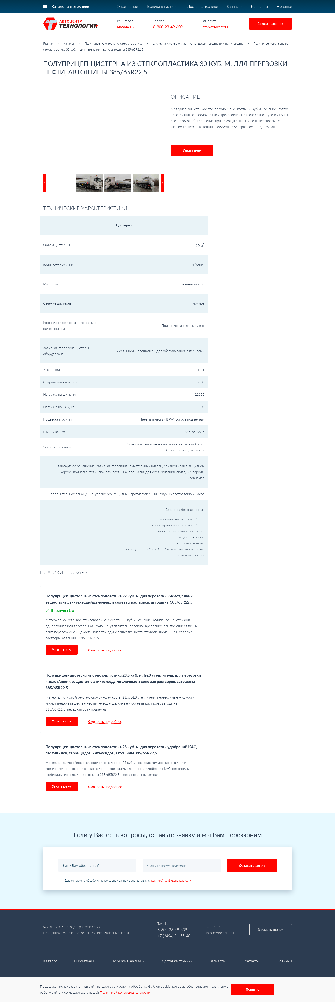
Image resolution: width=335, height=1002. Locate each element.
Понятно (252, 989)
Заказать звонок (270, 23)
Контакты (259, 6)
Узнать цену (192, 150)
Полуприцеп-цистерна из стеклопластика (113, 43)
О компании (127, 6)
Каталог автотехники (70, 6)
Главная (48, 43)
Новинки (284, 6)
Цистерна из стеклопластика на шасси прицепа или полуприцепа (197, 43)
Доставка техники (202, 6)
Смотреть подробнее (105, 650)
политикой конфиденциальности (170, 880)
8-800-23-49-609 (168, 26)
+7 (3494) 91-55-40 (173, 935)
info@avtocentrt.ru (216, 27)
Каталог (69, 43)
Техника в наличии (163, 6)
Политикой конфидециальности (125, 992)
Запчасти (234, 6)
